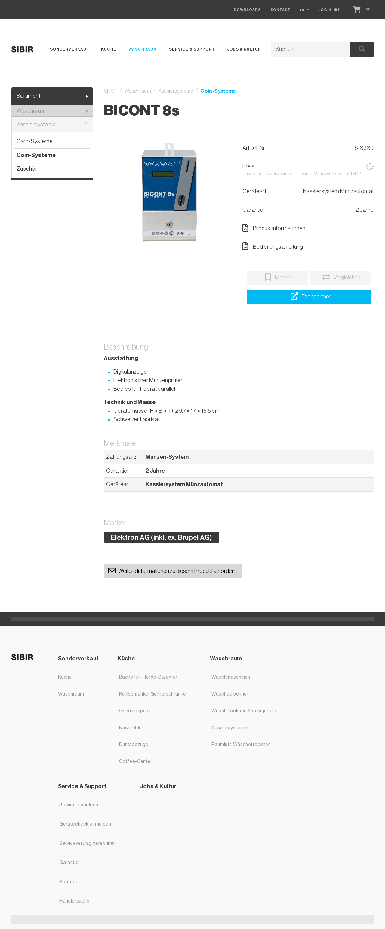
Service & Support (192, 49)
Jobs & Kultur (244, 49)
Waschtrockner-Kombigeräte (243, 710)
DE (303, 10)
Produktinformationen (274, 228)
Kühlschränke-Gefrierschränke (152, 694)
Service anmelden (78, 804)
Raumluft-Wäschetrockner (240, 744)
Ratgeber (69, 881)
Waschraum (142, 49)
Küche (108, 49)
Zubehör (27, 168)
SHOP (111, 91)
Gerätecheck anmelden (85, 824)
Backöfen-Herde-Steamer (148, 677)
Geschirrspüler (135, 710)
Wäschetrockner (229, 694)
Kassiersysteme (52, 124)
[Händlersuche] (309, 297)
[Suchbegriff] (304, 49)
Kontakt (281, 9)
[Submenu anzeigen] (87, 96)
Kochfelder (131, 727)
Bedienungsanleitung (272, 246)
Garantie (69, 862)
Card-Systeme (35, 141)
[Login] (329, 10)
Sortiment (28, 96)
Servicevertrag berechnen (87, 843)
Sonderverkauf (69, 49)
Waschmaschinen (230, 677)
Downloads (247, 9)
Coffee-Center (135, 761)
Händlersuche (74, 901)
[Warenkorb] (356, 10)
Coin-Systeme (36, 155)
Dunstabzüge (133, 744)
